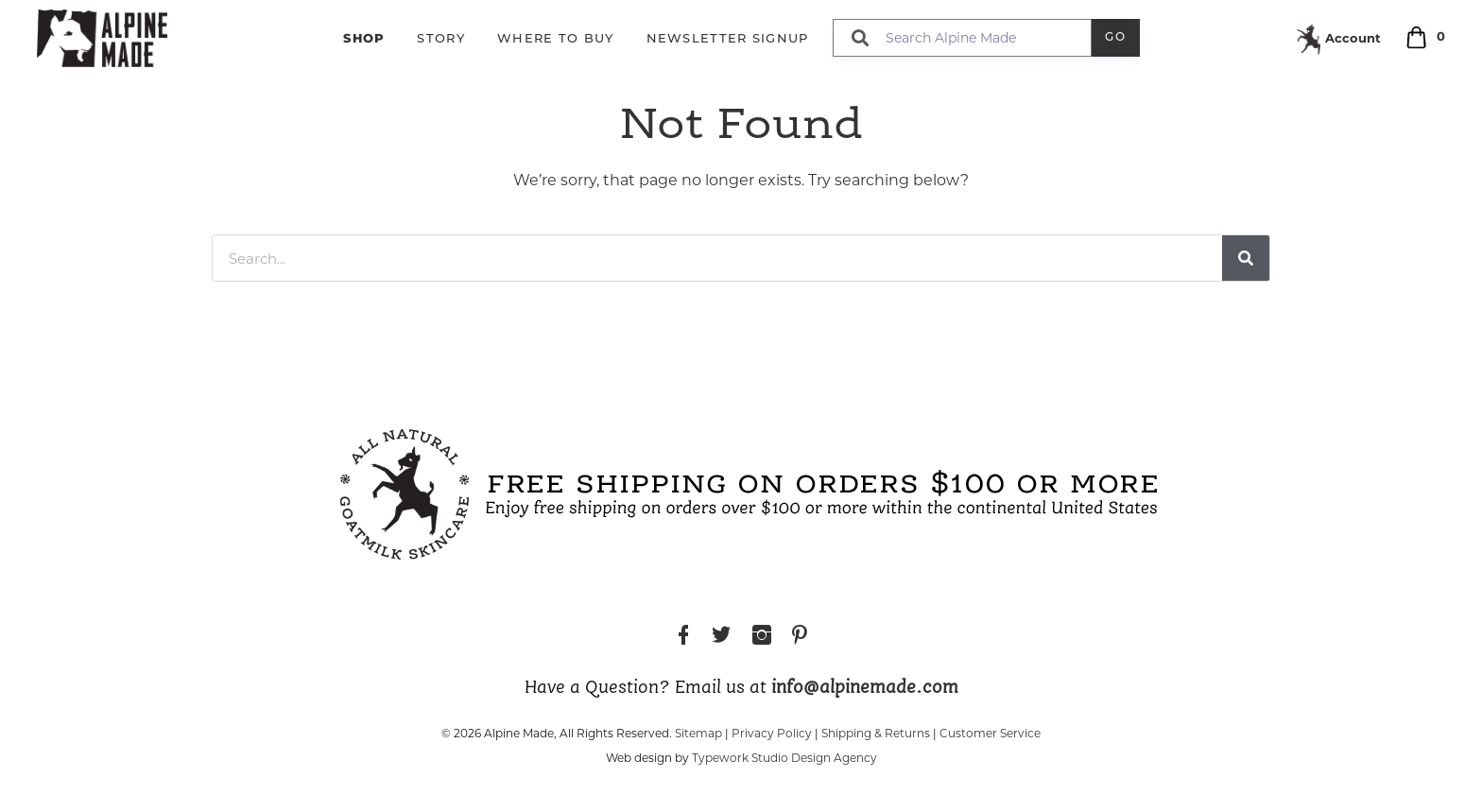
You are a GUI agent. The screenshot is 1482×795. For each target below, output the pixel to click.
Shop (364, 37)
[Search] (1245, 258)
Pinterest (799, 637)
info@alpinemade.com (864, 688)
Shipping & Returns (875, 733)
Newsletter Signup (727, 39)
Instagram (761, 637)
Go (1116, 37)
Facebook (683, 637)
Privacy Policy (772, 733)
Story (441, 39)
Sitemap (698, 733)
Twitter (721, 637)
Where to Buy (555, 39)
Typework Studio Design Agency (784, 758)
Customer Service (990, 733)
